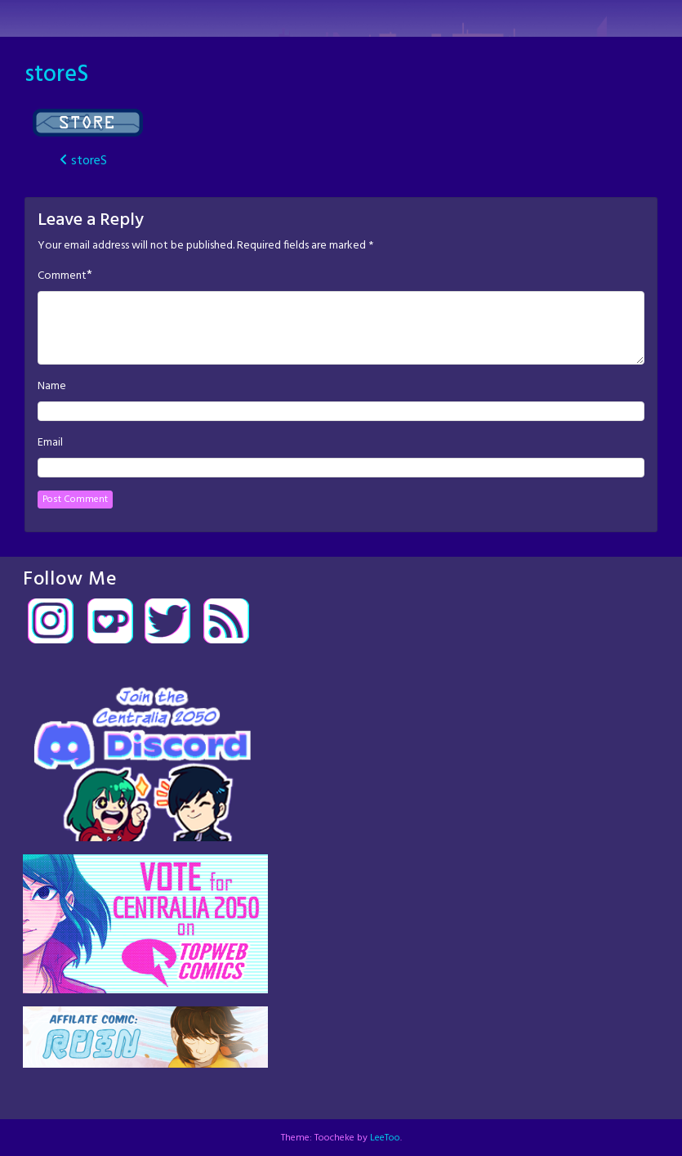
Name (52, 387)
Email (50, 443)
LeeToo (385, 1138)
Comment (62, 276)
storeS (56, 74)
